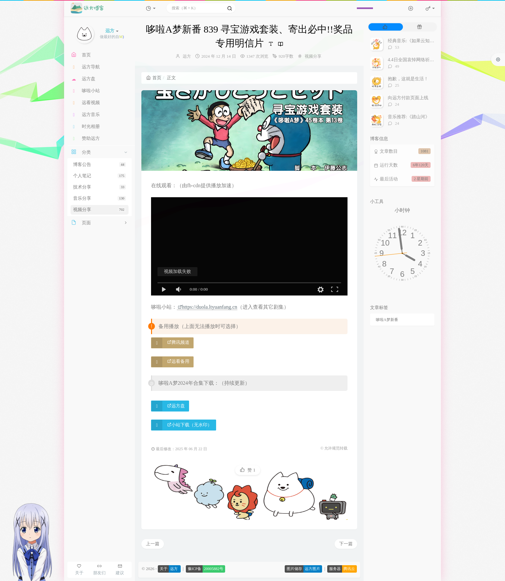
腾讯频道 (178, 342)
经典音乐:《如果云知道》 (413, 40)
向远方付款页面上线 (408, 97)
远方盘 (176, 405)
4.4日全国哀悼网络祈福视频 (415, 59)
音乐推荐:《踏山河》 (409, 116)
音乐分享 (99, 198)
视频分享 (99, 209)
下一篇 (346, 543)
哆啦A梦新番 (387, 319)
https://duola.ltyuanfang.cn (207, 307)
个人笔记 (99, 175)
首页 (153, 77)
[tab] (385, 27)
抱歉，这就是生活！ (408, 78)
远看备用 (178, 361)
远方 (187, 56)
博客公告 (99, 164)
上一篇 (152, 543)
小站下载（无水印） (189, 424)
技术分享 (99, 187)
